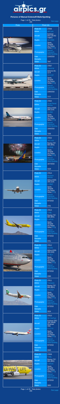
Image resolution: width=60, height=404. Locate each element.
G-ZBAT (50, 184)
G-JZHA (50, 147)
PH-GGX (50, 290)
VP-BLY (50, 255)
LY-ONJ (50, 112)
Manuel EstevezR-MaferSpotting (52, 52)
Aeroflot (50, 248)
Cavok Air (50, 68)
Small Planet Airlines (51, 104)
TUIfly (49, 213)
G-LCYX (50, 328)
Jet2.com (50, 140)
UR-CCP (50, 75)
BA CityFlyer (51, 318)
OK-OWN (50, 40)
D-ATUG (50, 219)
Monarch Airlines (50, 176)
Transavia (50, 283)
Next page (55, 21)
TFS (53, 48)
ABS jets (50, 31)
